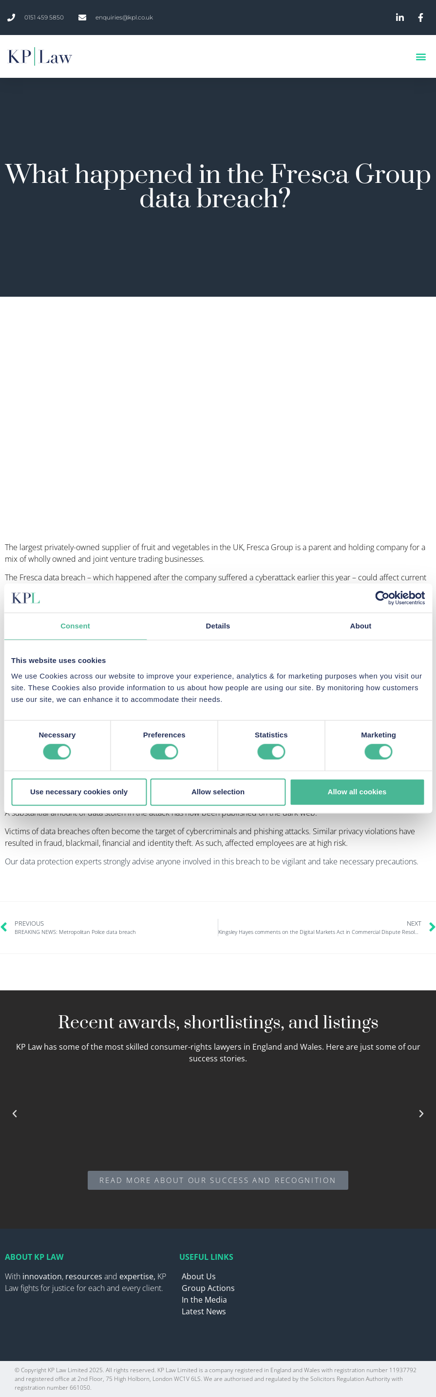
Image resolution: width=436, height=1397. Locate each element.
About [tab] (361, 626)
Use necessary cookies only (79, 792)
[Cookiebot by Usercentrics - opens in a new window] (382, 598)
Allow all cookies (357, 792)
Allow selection (218, 792)
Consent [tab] (75, 626)
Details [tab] (218, 626)
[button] (421, 57)
